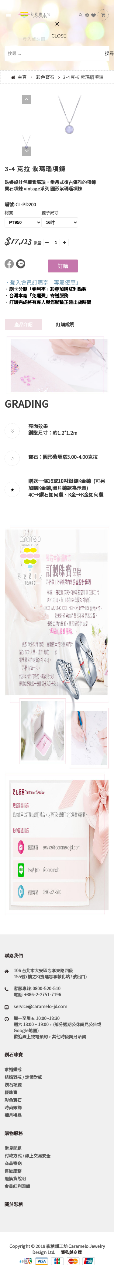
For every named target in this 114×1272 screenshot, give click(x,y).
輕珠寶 (11, 1092)
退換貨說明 (15, 1178)
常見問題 (13, 1148)
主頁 (22, 77)
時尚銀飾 (13, 1107)
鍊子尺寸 (49, 213)
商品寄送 (13, 1163)
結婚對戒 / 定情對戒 (23, 1077)
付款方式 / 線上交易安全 (27, 1156)
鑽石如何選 (51, 494)
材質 (9, 213)
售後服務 (13, 1171)
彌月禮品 (13, 1115)
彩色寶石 (45, 77)
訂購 (62, 266)
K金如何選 (92, 494)
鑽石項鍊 (13, 1085)
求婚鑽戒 (13, 1069)
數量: (38, 242)
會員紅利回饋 (17, 1186)
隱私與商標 (71, 1252)
